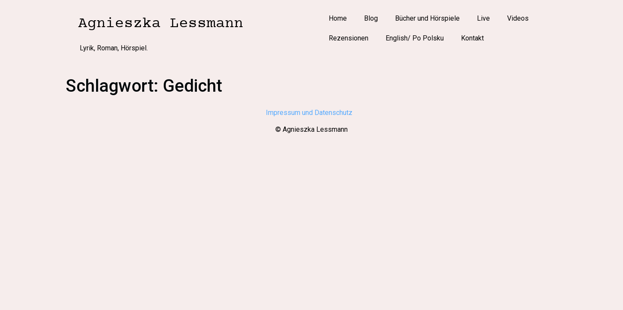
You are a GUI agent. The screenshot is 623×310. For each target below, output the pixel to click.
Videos (518, 18)
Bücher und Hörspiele (427, 18)
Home (338, 18)
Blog (371, 18)
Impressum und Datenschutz (312, 112)
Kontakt (472, 38)
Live (483, 18)
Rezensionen (348, 38)
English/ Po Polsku (415, 38)
